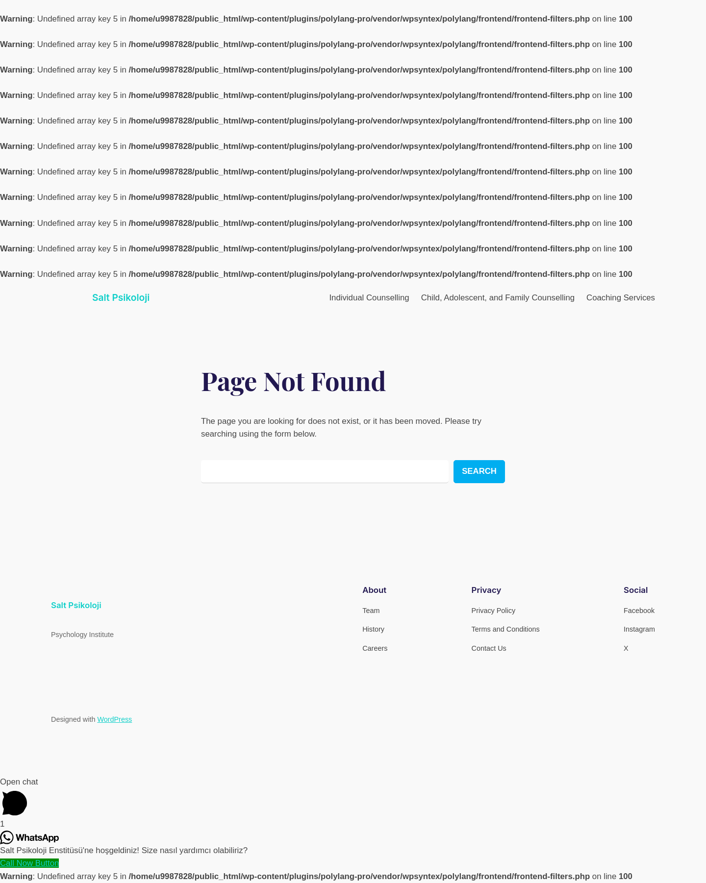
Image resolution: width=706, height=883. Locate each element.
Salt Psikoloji (121, 297)
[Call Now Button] (29, 863)
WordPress (114, 719)
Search (479, 471)
